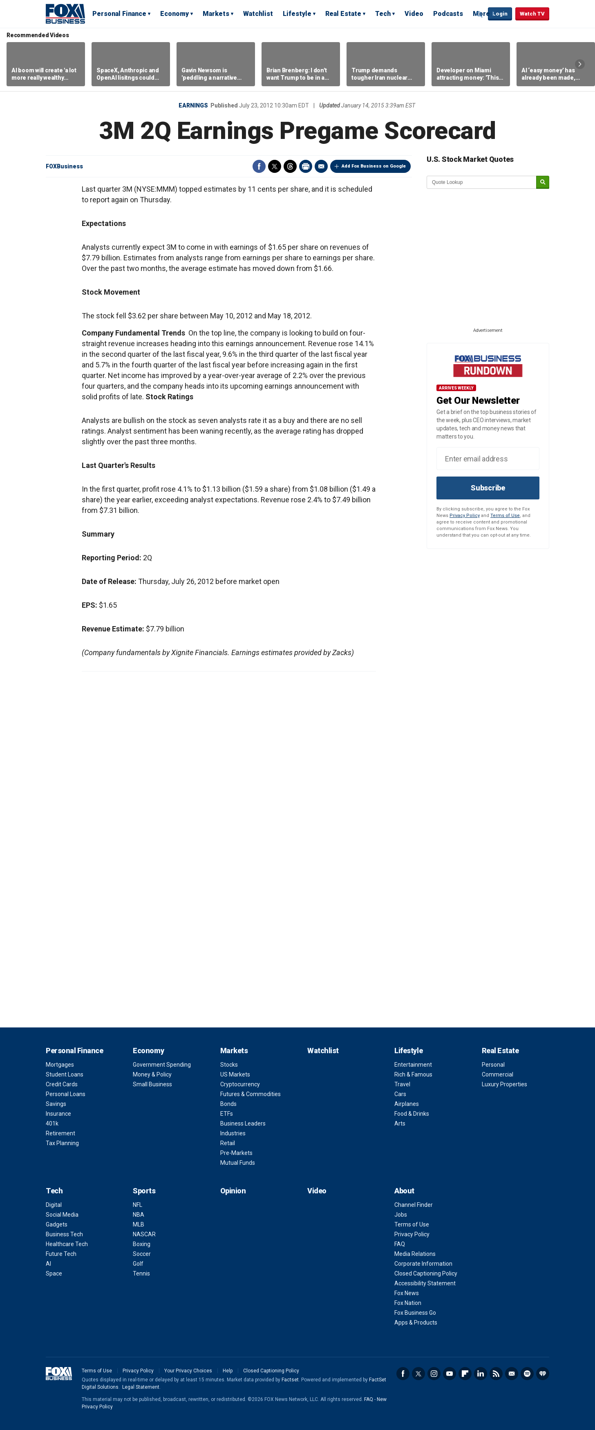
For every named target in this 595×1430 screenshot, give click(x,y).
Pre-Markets (236, 1153)
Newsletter (511, 1373)
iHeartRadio (542, 1373)
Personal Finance (119, 14)
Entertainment (413, 1064)
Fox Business (65, 13)
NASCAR (144, 1234)
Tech (383, 14)
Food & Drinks (411, 1113)
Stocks (229, 1064)
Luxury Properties (504, 1084)
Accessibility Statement (425, 1283)
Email (321, 166)
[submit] (542, 182)
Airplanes (406, 1104)
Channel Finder (413, 1205)
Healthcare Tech (67, 1244)
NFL (137, 1205)
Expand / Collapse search (480, 14)
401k (52, 1123)
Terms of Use (505, 515)
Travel (402, 1084)
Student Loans (64, 1074)
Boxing (141, 1244)
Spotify (527, 1373)
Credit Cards (62, 1084)
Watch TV (532, 14)
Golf (138, 1263)
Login (500, 14)
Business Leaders (243, 1123)
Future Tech (61, 1254)
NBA (138, 1214)
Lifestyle (297, 14)
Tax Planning (62, 1143)
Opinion (233, 1190)
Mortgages (60, 1064)
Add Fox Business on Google (374, 166)
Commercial (497, 1074)
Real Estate (343, 14)
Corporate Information (423, 1263)
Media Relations (415, 1254)
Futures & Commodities (250, 1094)
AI (48, 1263)
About (404, 1190)
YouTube (449, 1373)
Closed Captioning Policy (425, 1273)
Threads (290, 166)
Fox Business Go (415, 1312)
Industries (233, 1133)
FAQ (399, 1244)
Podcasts (448, 14)
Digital (54, 1205)
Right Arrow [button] (580, 64)
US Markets (235, 1074)
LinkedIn (480, 1373)
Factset (290, 1380)
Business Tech (64, 1234)
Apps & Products (415, 1322)
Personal (493, 1064)
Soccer (142, 1254)
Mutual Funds (237, 1162)
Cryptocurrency (240, 1084)
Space (54, 1273)
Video (414, 14)
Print (305, 166)
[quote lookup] (482, 182)
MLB (138, 1224)
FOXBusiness (64, 166)
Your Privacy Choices (188, 1371)
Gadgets (56, 1224)
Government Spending (162, 1064)
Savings (56, 1104)
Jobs (400, 1214)
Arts (399, 1123)
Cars (400, 1094)
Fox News (406, 1293)
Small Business (152, 1084)
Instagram (434, 1373)
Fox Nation (407, 1303)
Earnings (193, 105)
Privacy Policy (465, 515)
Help (228, 1371)
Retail (227, 1143)
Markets (216, 14)
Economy (174, 14)
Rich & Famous (413, 1074)
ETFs (226, 1113)
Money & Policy (152, 1074)
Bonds (228, 1104)
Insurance (58, 1113)
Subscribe (488, 487)
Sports (144, 1190)
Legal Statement (140, 1387)
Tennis (141, 1273)
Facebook (259, 166)
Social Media (62, 1214)
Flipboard (465, 1373)
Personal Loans (65, 1094)
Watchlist (258, 14)
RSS (496, 1373)
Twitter (274, 166)
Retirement (60, 1133)
